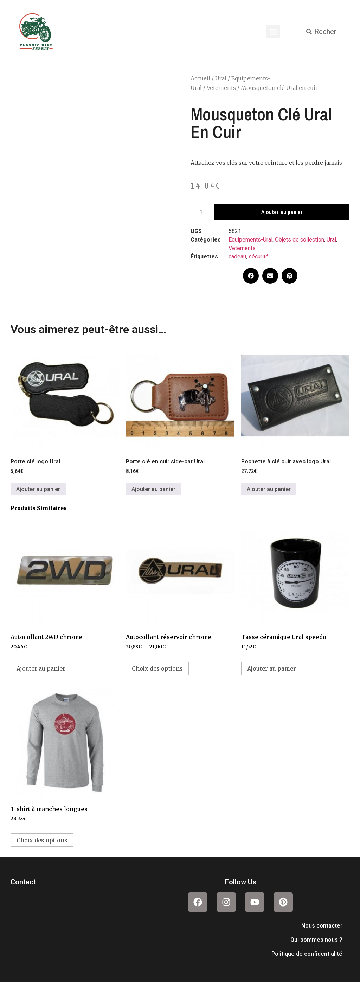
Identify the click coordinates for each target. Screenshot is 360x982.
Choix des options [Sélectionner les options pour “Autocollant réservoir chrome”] (157, 668)
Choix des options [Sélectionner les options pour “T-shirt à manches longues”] (42, 840)
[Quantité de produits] (201, 212)
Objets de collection (299, 239)
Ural (220, 78)
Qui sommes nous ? (316, 939)
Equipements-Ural (250, 239)
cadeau (237, 256)
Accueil (200, 78)
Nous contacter (321, 925)
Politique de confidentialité (306, 953)
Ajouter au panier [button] (38, 489)
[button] (273, 31)
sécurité (259, 256)
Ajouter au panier (282, 212)
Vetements (221, 87)
